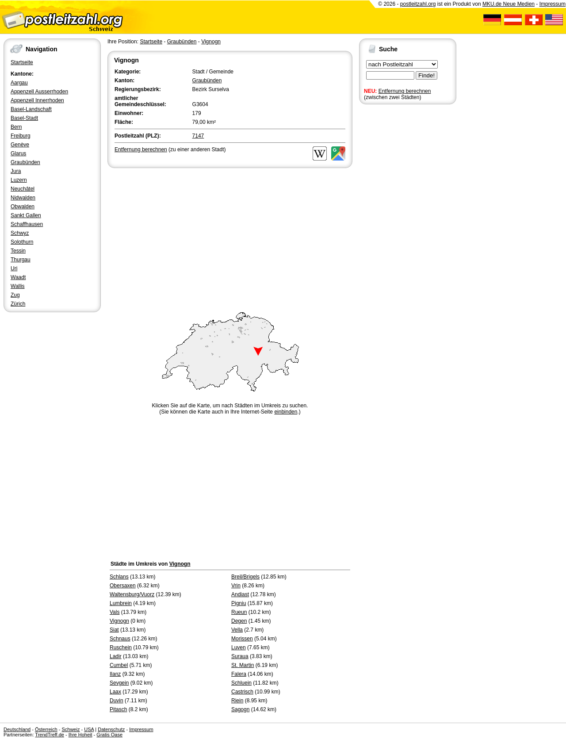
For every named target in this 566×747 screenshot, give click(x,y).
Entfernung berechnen (405, 91)
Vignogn (211, 41)
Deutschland (17, 729)
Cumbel (119, 665)
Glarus (18, 153)
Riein (237, 700)
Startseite (22, 62)
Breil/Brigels (245, 577)
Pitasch (118, 709)
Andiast (240, 594)
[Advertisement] (229, 236)
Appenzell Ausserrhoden (39, 91)
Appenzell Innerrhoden (37, 100)
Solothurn (22, 242)
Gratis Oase (109, 734)
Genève (20, 145)
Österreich (46, 729)
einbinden (285, 412)
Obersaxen (123, 585)
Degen (239, 621)
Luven (238, 647)
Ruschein (121, 647)
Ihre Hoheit (80, 734)
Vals (114, 612)
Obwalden (22, 206)
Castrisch (242, 692)
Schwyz (20, 233)
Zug (15, 295)
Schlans (119, 577)
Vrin (236, 585)
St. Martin (242, 665)
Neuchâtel (22, 189)
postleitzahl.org (418, 4)
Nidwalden (23, 198)
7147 (198, 136)
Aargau (19, 83)
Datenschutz (111, 729)
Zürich (18, 304)
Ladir (116, 656)
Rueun (239, 612)
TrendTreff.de (49, 734)
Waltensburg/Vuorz (132, 594)
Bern (16, 127)
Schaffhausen (27, 224)
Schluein (241, 683)
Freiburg (21, 136)
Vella (237, 630)
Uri (14, 268)
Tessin (18, 251)
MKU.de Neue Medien (508, 4)
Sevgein (119, 683)
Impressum (552, 4)
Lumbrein (121, 603)
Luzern (19, 180)
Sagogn (240, 709)
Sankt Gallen (26, 215)
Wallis (18, 286)
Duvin (116, 700)
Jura (16, 171)
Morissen (242, 639)
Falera (238, 674)
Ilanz (115, 674)
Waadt (18, 277)
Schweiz (70, 729)
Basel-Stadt (24, 118)
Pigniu (238, 603)
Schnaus (120, 639)
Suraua (240, 656)
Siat (114, 630)
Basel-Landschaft (31, 109)
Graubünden (25, 162)
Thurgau (21, 260)
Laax (115, 692)
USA (89, 729)
